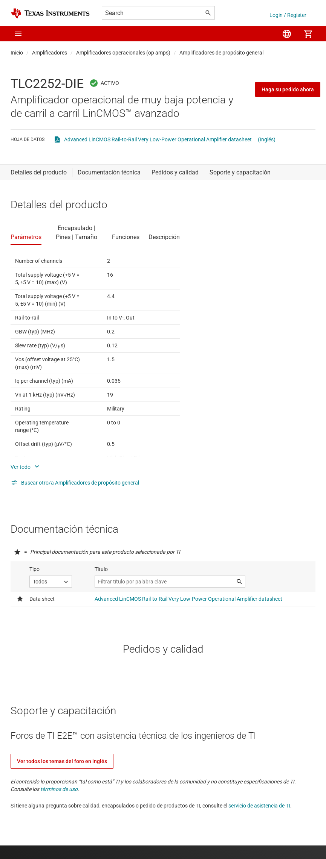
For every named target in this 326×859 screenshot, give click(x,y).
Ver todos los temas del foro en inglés (62, 761)
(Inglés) (266, 139)
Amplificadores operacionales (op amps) (123, 53)
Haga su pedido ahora (288, 89)
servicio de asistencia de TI (259, 806)
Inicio (17, 53)
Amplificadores (49, 53)
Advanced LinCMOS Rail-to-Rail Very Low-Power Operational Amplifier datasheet (158, 139)
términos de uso (59, 789)
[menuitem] (286, 33)
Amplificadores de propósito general (221, 53)
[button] (18, 33)
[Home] (50, 13)
